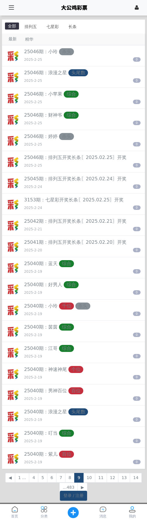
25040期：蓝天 (41, 263)
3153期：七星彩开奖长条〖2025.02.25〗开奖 (74, 200)
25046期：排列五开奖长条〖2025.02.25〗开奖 (75, 157)
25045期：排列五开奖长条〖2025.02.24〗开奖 (75, 179)
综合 (71, 94)
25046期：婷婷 (41, 136)
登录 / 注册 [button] (73, 495)
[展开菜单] (11, 8)
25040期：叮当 (41, 433)
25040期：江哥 (41, 348)
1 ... (22, 477)
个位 (76, 369)
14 (136, 477)
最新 (12, 39)
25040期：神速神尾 (45, 369)
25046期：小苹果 (43, 94)
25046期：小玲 (41, 51)
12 (112, 477)
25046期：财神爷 (43, 115)
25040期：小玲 (41, 306)
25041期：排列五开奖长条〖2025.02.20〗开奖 (75, 242)
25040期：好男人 (43, 284)
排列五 (31, 26)
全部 (12, 26)
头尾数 (78, 72)
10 (89, 477)
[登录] (137, 7)
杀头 (66, 51)
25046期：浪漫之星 (45, 72)
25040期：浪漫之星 (45, 411)
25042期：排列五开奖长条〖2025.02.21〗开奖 (75, 221)
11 (100, 477)
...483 (69, 487)
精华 (29, 39)
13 (124, 477)
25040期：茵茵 (41, 327)
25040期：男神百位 (45, 390)
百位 (76, 390)
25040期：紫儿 (41, 454)
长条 (72, 26)
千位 (66, 306)
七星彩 (52, 26)
